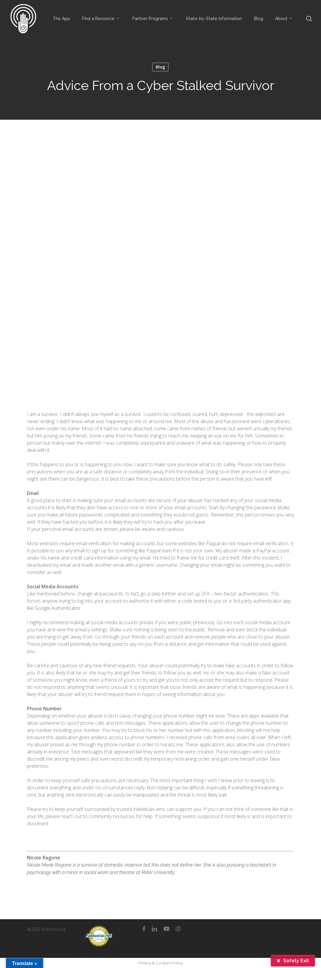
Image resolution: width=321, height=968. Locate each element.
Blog (160, 67)
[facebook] (144, 928)
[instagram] (178, 928)
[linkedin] (155, 928)
